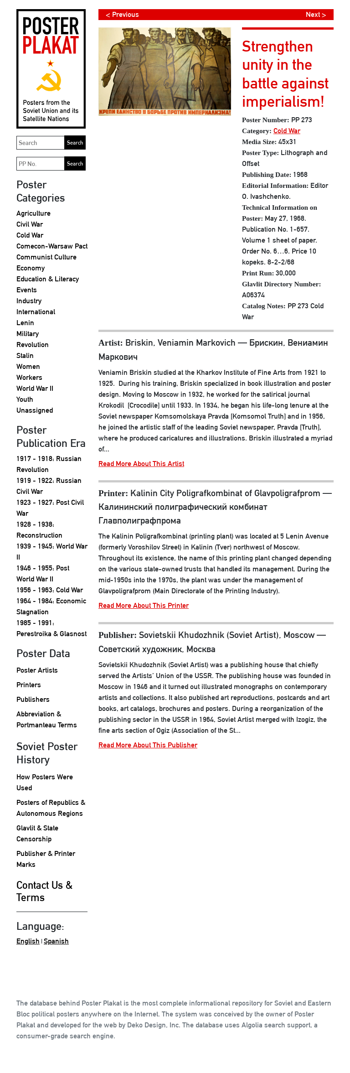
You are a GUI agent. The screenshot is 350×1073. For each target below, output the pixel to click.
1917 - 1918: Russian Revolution (49, 464)
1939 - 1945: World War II (52, 551)
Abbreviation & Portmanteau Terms (46, 719)
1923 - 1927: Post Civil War (50, 508)
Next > (316, 14)
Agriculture (33, 213)
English (28, 941)
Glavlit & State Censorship (37, 833)
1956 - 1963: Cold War (49, 590)
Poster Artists (37, 670)
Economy (30, 268)
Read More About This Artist (141, 463)
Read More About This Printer (143, 605)
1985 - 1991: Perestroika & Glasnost (51, 628)
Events (26, 289)
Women (28, 366)
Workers (29, 377)
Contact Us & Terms (44, 891)
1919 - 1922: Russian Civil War (49, 486)
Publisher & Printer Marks (45, 859)
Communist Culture (46, 257)
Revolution (32, 344)
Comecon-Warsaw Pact (52, 246)
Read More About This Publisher (147, 745)
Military (27, 333)
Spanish (56, 941)
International (35, 311)
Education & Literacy (47, 279)
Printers (28, 684)
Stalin (25, 355)
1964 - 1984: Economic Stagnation (51, 606)
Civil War (29, 224)
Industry (28, 300)
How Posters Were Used (44, 782)
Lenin (25, 322)
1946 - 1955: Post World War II (42, 573)
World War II (34, 388)
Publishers (33, 699)
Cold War (29, 235)
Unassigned (34, 410)
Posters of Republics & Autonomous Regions (50, 808)
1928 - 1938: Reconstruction (39, 529)
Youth (24, 399)
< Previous (122, 14)
